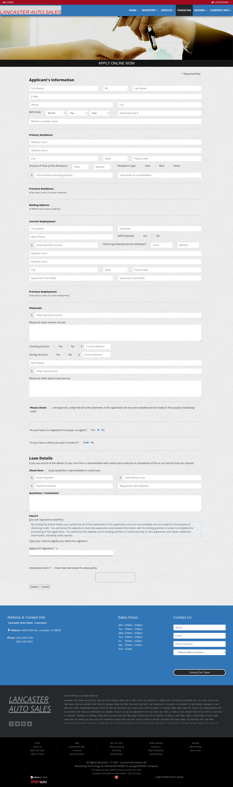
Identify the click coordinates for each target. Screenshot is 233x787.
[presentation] (115, 577)
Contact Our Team (199, 672)
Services (167, 10)
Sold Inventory (156, 754)
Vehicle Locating (116, 746)
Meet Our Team (37, 750)
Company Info (220, 10)
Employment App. (77, 746)
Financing (184, 10)
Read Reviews (116, 754)
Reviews (200, 10)
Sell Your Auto (116, 743)
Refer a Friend (37, 754)
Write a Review (156, 743)
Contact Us (156, 746)
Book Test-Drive (77, 754)
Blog (77, 743)
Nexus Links (195, 750)
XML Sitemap (196, 746)
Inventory (150, 10)
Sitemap (195, 743)
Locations (220, 2)
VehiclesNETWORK (114, 766)
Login (8, 2)
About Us (37, 746)
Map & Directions (156, 750)
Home (134, 10)
